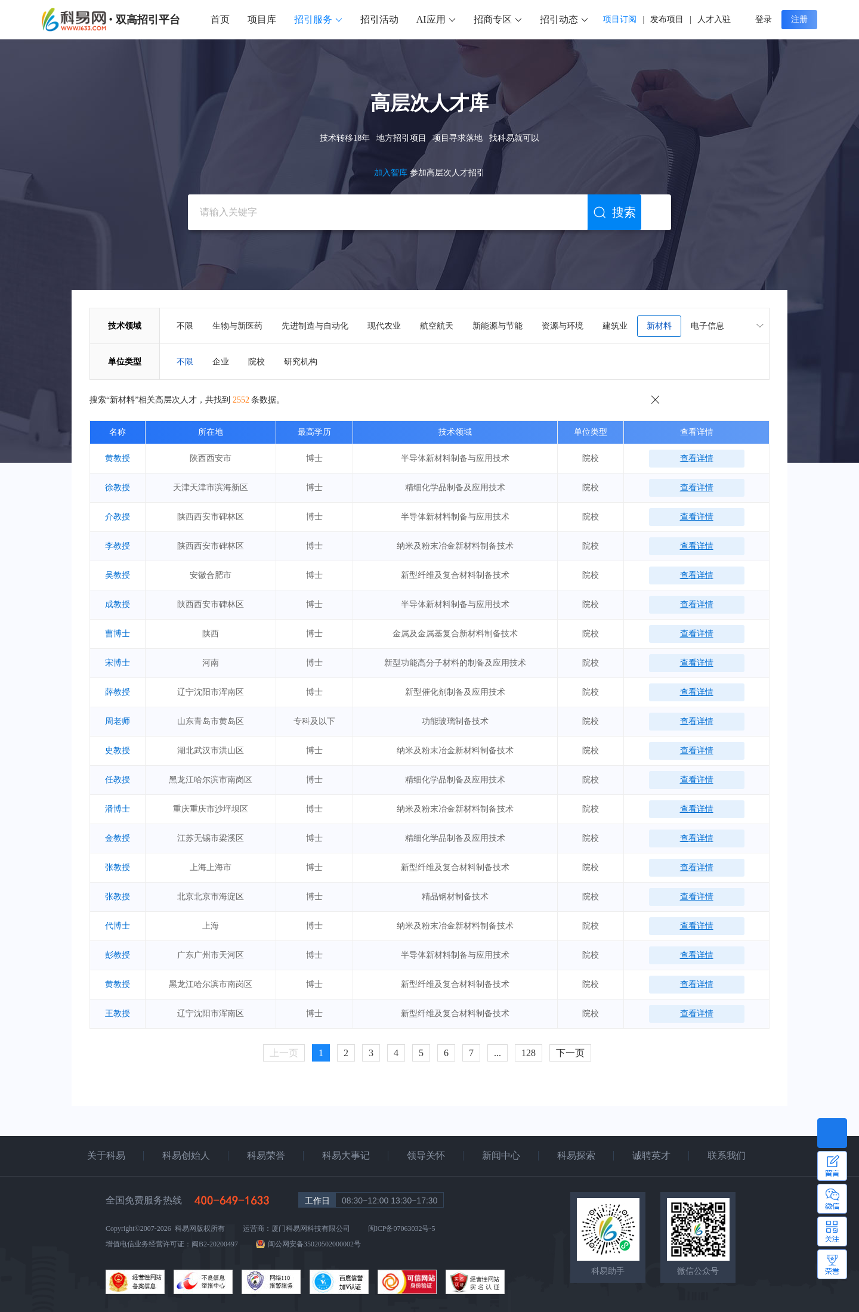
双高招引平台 (148, 20)
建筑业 (615, 325)
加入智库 (392, 172)
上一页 (284, 1053)
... (497, 1053)
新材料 (659, 325)
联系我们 (726, 1155)
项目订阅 (619, 19)
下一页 (570, 1053)
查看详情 (696, 458)
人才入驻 (714, 19)
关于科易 (106, 1155)
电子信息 (707, 325)
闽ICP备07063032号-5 (401, 1228)
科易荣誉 (266, 1155)
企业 (220, 361)
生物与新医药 (237, 325)
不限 (185, 325)
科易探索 (576, 1155)
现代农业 (384, 325)
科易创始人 (186, 1155)
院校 (256, 361)
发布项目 (667, 19)
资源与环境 (562, 325)
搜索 (614, 212)
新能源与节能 (497, 325)
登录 (763, 19)
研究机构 (300, 361)
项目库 (262, 19)
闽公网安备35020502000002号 (314, 1244)
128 (528, 1053)
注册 (799, 19)
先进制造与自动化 (315, 325)
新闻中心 (501, 1155)
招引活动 (379, 19)
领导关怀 (426, 1155)
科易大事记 (346, 1155)
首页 (220, 19)
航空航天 (436, 325)
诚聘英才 (651, 1155)
